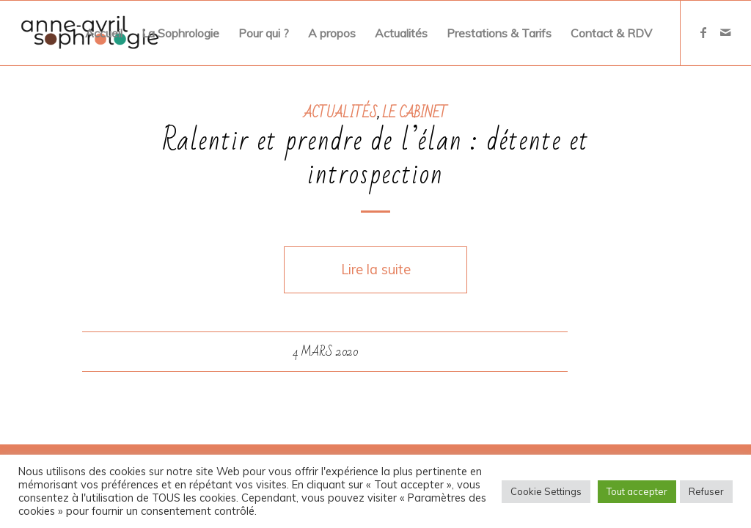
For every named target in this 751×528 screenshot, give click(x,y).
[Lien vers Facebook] (703, 32)
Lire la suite (376, 269)
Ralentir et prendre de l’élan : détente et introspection (376, 158)
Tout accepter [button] (637, 491)
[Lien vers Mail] (725, 32)
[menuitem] (104, 33)
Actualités (340, 113)
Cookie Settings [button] (546, 491)
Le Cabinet (414, 113)
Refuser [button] (706, 491)
